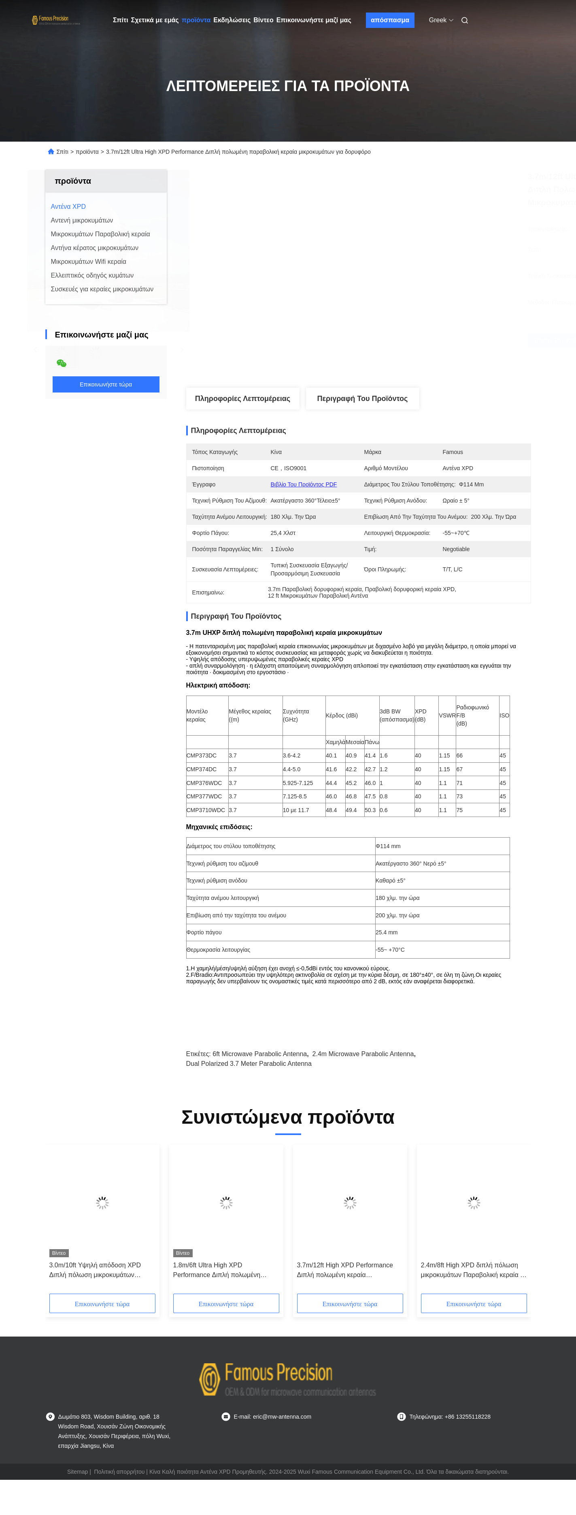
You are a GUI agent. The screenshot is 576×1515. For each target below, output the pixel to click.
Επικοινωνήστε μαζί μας (313, 20)
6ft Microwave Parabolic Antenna (260, 1053)
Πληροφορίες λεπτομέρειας (242, 399)
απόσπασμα (390, 20)
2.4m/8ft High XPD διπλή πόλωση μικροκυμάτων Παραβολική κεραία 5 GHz (472, 1271)
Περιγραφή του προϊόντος (362, 399)
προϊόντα (196, 20)
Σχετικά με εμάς (155, 20)
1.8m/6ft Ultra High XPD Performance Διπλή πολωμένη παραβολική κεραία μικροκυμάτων (221, 1271)
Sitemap (77, 1471)
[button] (62, 1222)
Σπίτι (120, 20)
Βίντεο (263, 20)
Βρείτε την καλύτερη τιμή (414, 340)
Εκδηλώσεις (232, 20)
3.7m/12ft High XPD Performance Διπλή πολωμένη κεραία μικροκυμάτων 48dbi (345, 1271)
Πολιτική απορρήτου (119, 1471)
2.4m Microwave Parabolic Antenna (363, 1053)
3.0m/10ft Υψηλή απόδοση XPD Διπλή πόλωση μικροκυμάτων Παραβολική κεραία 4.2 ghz (95, 1271)
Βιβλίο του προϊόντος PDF (304, 484)
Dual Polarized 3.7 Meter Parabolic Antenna (249, 1063)
